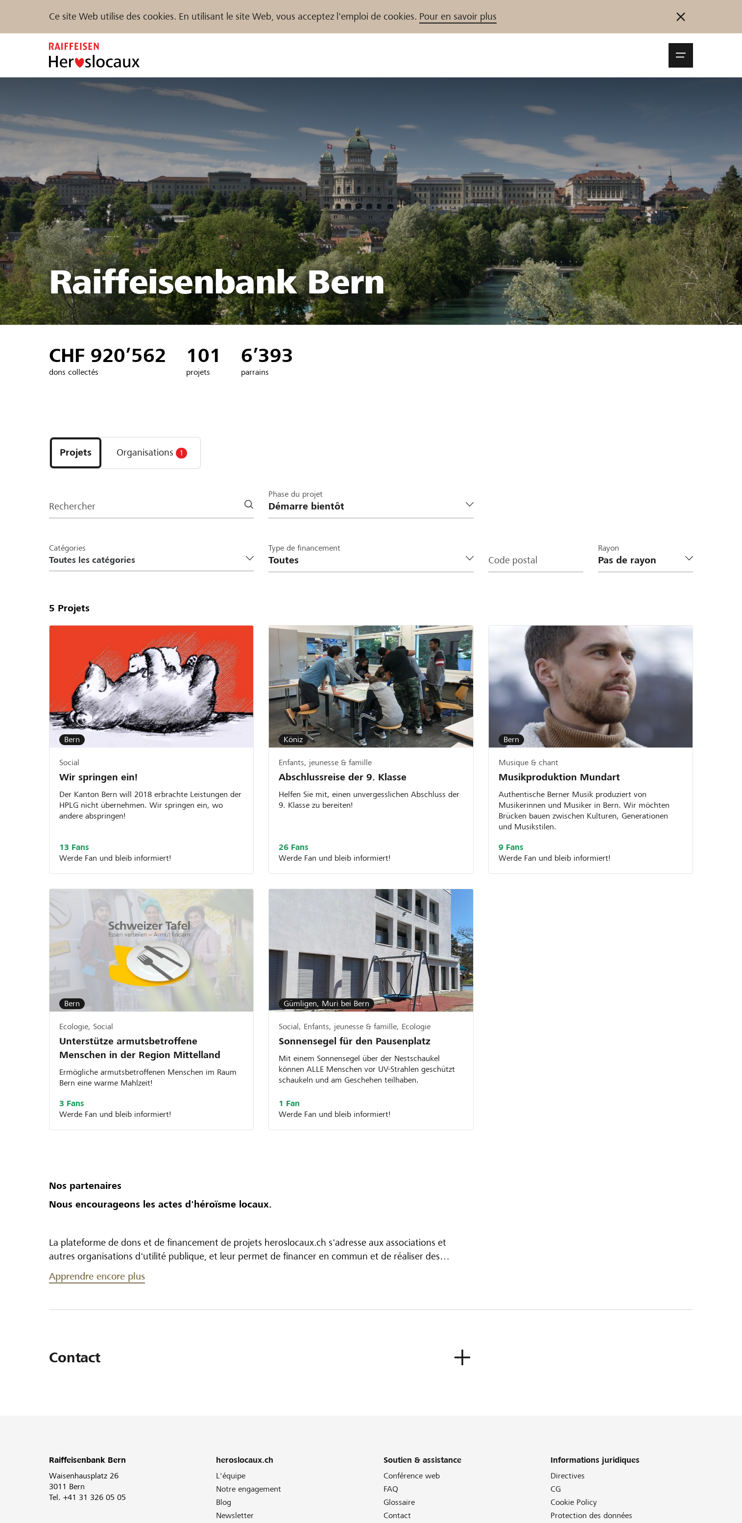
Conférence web (411, 1475)
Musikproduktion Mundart (559, 777)
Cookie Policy (574, 1502)
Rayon (608, 548)
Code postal (512, 560)
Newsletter (235, 1515)
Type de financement (304, 548)
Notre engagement (248, 1489)
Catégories (67, 548)
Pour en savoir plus (458, 16)
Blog (223, 1502)
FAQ (390, 1489)
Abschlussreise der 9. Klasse (343, 777)
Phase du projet (295, 494)
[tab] (75, 453)
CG (556, 1489)
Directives (568, 1475)
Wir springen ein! (98, 777)
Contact (397, 1515)
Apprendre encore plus (97, 1276)
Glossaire (399, 1502)
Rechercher (72, 506)
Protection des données (591, 1515)
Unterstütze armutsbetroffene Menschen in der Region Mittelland (139, 1048)
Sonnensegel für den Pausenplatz (355, 1041)
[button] (681, 55)
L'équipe (230, 1475)
